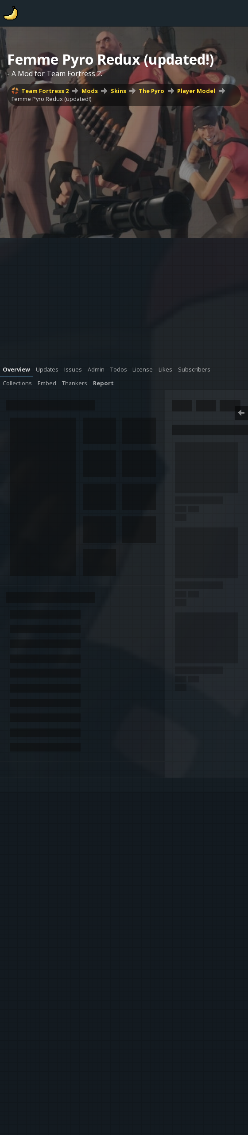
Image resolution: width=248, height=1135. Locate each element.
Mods (89, 91)
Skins (118, 91)
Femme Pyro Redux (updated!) (51, 99)
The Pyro (151, 91)
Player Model (196, 91)
